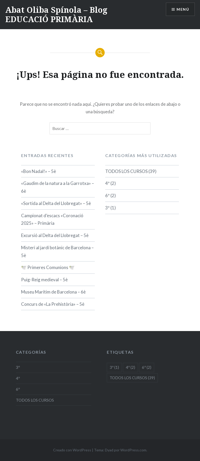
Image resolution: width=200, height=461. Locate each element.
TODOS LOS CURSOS (126, 171)
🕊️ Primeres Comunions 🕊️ (47, 267)
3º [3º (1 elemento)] (114, 367)
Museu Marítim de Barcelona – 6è (53, 292)
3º (107, 207)
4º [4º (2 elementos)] (130, 367)
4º (107, 183)
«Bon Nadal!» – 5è (38, 171)
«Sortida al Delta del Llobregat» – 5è (56, 203)
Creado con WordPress (72, 450)
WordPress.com (133, 450)
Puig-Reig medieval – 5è (44, 279)
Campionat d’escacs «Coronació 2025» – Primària (52, 219)
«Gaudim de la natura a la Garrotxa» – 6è (57, 187)
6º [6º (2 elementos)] (146, 367)
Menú (183, 9)
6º (107, 195)
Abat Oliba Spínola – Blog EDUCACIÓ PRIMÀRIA (56, 14)
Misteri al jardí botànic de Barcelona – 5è (57, 251)
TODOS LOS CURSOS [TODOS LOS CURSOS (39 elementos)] (132, 377)
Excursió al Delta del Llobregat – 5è (55, 235)
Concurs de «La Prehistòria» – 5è (52, 304)
